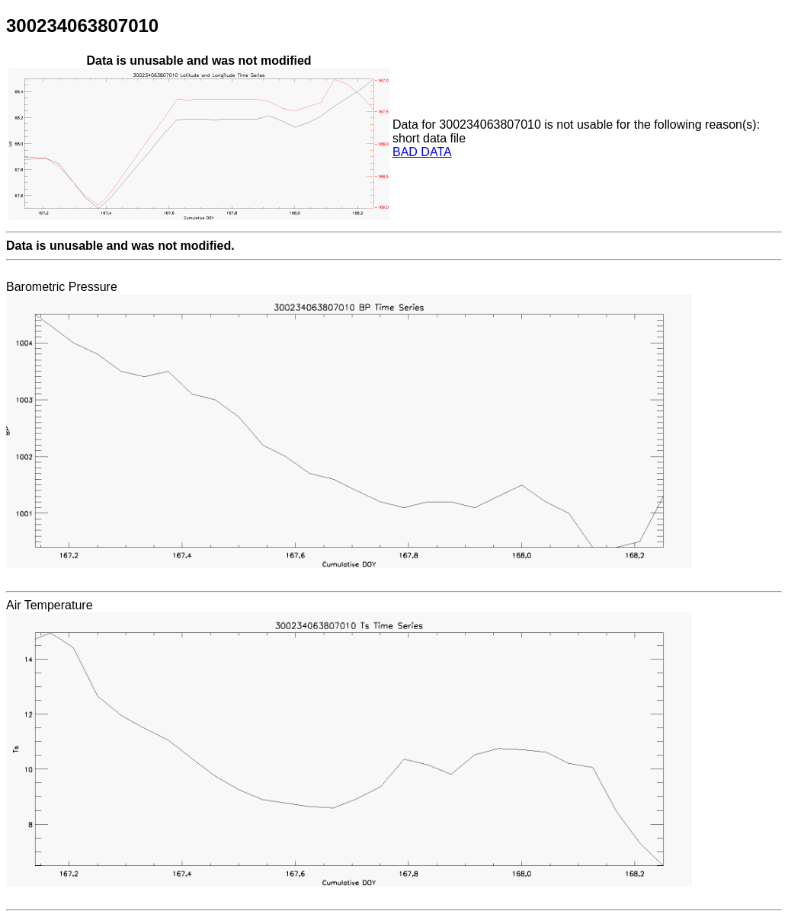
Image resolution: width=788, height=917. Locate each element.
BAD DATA (422, 151)
